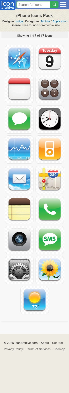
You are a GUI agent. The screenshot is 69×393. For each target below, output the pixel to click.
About (45, 343)
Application (60, 21)
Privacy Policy (13, 349)
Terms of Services (38, 349)
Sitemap (59, 349)
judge (19, 21)
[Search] (54, 4)
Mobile (45, 21)
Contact (57, 343)
